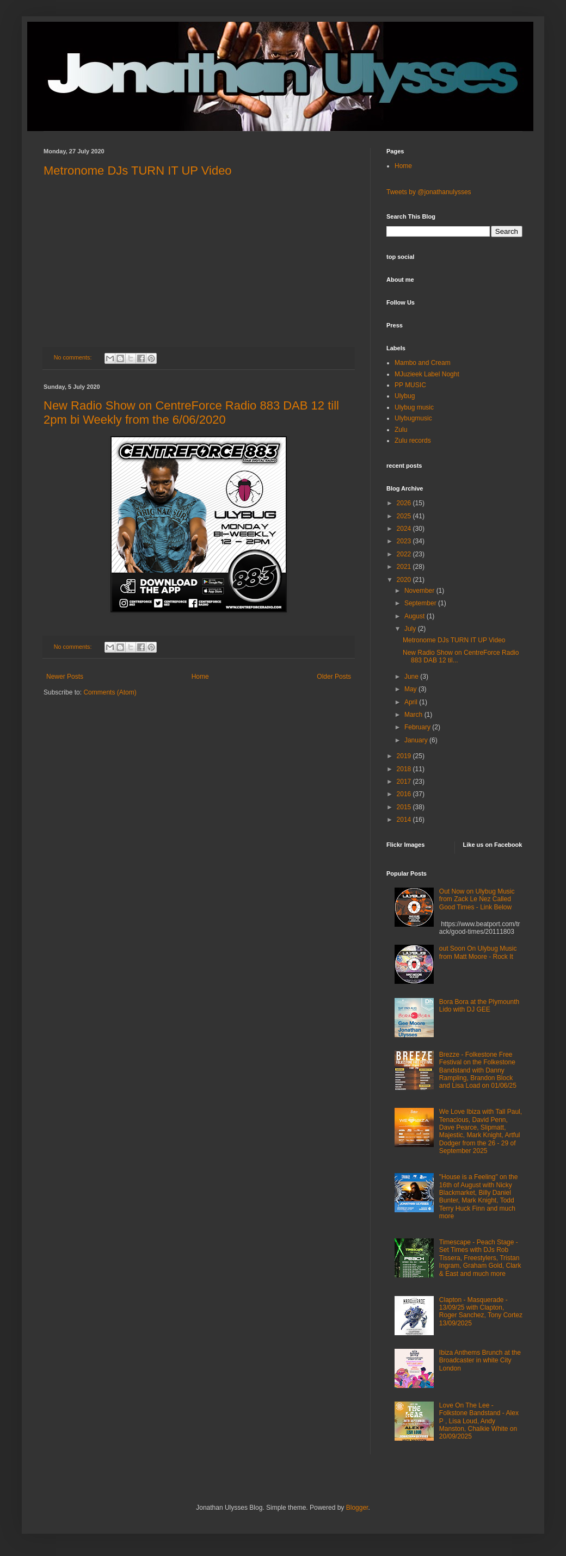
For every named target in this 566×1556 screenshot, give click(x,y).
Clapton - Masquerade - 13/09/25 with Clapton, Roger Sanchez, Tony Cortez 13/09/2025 (480, 1311)
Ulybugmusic (413, 418)
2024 (405, 528)
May (411, 689)
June (412, 676)
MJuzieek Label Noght (427, 374)
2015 (405, 807)
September (421, 603)
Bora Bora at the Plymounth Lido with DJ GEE (479, 1005)
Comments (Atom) (109, 692)
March (414, 714)
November (420, 590)
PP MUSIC (410, 385)
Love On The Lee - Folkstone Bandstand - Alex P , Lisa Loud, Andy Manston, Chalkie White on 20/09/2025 (479, 1421)
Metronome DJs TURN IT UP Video (138, 170)
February (418, 727)
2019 (405, 756)
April (411, 702)
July (411, 629)
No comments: (74, 357)
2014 (405, 819)
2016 (405, 794)
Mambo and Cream (423, 363)
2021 (405, 567)
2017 (405, 781)
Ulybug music (414, 407)
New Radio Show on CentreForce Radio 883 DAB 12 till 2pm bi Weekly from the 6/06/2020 (191, 412)
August (415, 616)
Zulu (401, 429)
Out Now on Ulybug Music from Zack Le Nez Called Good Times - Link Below (477, 899)
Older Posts (334, 676)
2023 (405, 541)
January (416, 740)
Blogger (357, 1507)
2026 (405, 503)
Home (200, 676)
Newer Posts (64, 676)
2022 (405, 554)
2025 (405, 516)
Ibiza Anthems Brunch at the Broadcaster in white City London (480, 1360)
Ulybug (405, 396)
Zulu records (413, 440)
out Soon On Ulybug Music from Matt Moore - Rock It (478, 952)
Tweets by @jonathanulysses (428, 192)
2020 (405, 580)
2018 (405, 769)
